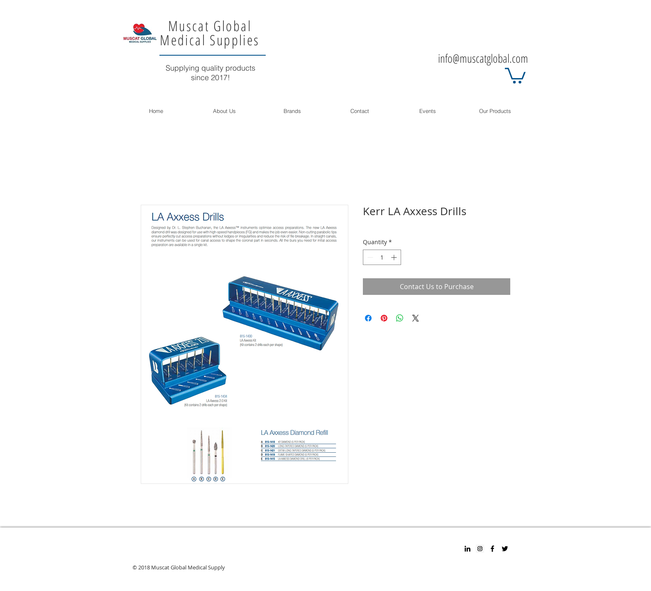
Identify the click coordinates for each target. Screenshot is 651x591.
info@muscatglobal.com (483, 58)
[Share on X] (416, 318)
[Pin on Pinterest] (384, 318)
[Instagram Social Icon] (480, 548)
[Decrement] (369, 257)
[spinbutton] (381, 257)
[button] (515, 74)
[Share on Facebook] (368, 318)
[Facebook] (492, 548)
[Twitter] (505, 548)
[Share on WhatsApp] (400, 318)
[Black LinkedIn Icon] (467, 548)
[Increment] (394, 257)
